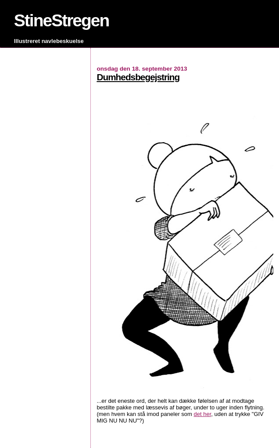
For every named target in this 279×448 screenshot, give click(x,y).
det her (202, 414)
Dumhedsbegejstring (138, 77)
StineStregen (61, 20)
